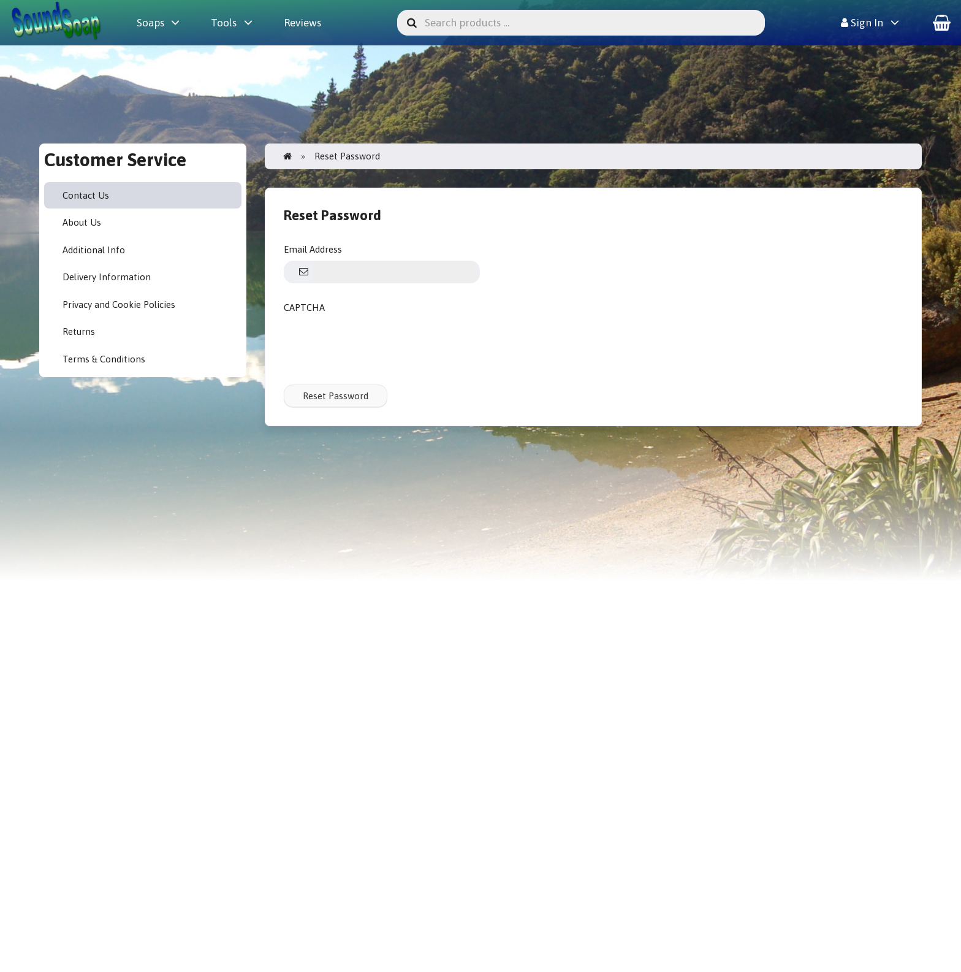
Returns (79, 331)
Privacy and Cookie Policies (119, 304)
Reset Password (335, 396)
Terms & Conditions (104, 359)
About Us (82, 222)
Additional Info (94, 250)
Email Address (313, 249)
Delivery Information (107, 277)
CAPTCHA (304, 307)
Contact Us (86, 195)
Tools (224, 23)
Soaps (150, 23)
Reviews (302, 23)
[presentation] (377, 342)
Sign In (862, 23)
